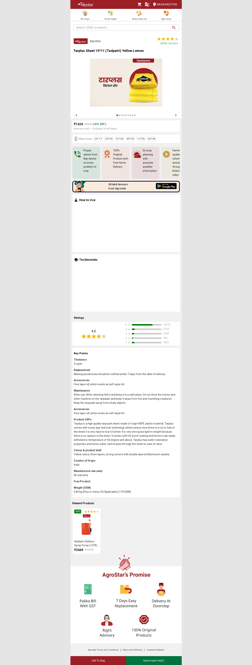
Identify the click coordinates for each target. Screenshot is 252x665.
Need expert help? (153, 660)
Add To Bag (98, 660)
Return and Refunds (132, 650)
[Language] (147, 4)
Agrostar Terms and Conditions (103, 650)
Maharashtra (164, 4)
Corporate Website (155, 650)
